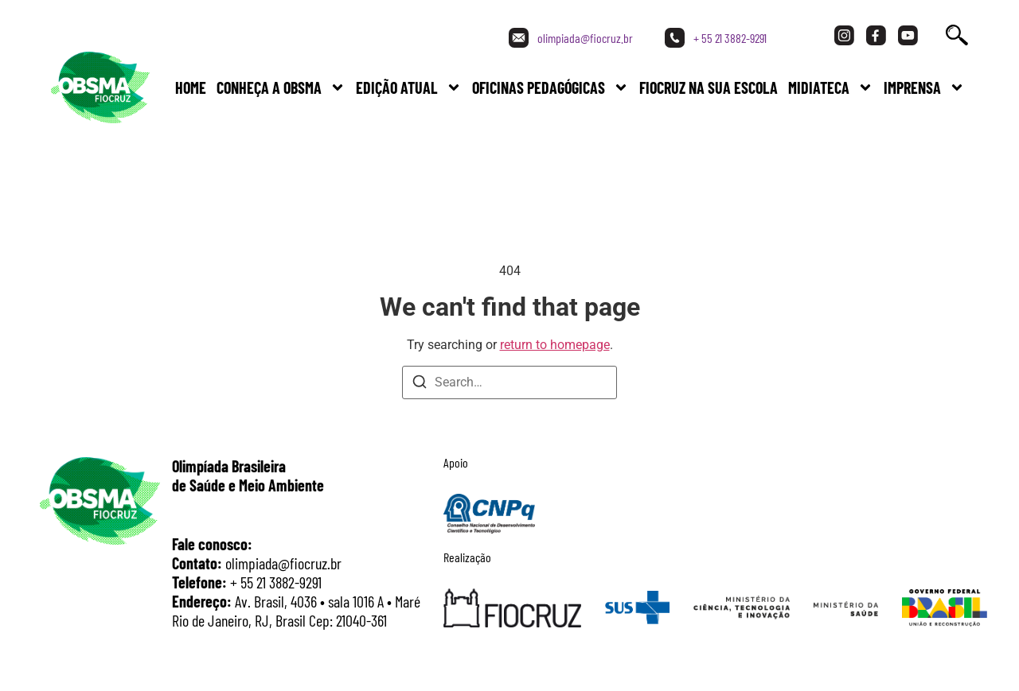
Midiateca (830, 87)
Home (190, 87)
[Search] (419, 384)
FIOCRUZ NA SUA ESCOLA (708, 87)
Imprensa (924, 87)
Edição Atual (409, 87)
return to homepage (555, 344)
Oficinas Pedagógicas (550, 87)
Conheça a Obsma (281, 87)
